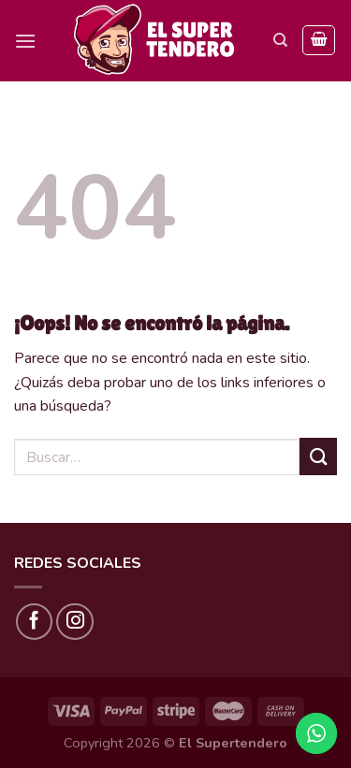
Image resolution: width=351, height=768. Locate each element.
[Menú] (25, 41)
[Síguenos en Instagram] (75, 622)
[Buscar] (280, 40)
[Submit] (318, 456)
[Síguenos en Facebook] (34, 622)
